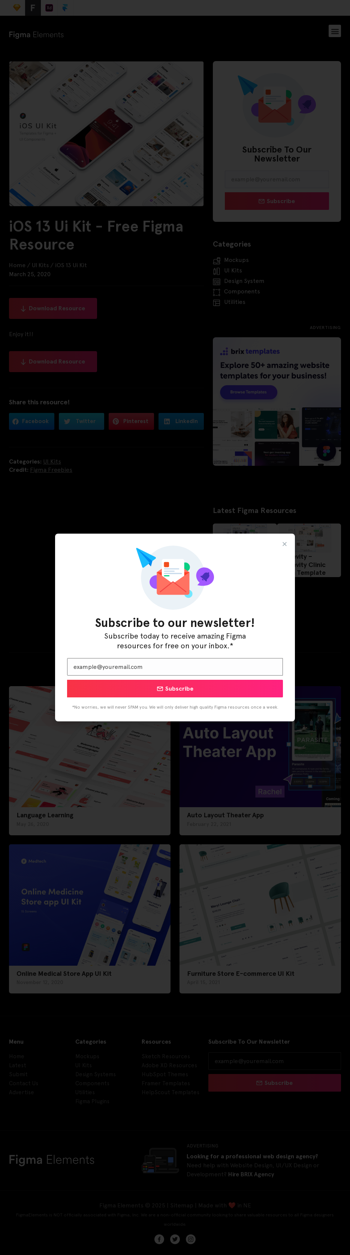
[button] (284, 544)
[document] (175, 627)
